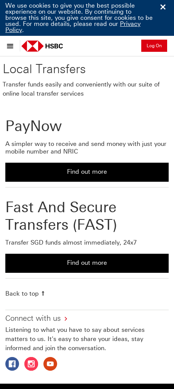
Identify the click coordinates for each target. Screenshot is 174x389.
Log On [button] (154, 45)
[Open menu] (12, 45)
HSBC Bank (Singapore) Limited (54, 358)
